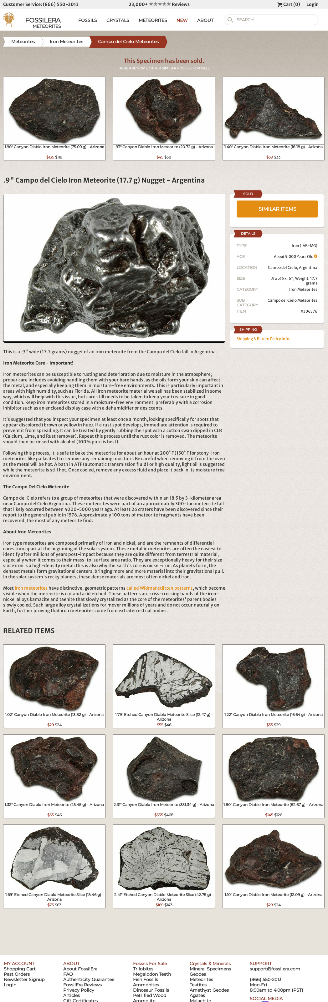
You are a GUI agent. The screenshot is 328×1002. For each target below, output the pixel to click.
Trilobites (143, 969)
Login (312, 4)
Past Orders (17, 974)
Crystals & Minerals (210, 963)
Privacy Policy (78, 990)
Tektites (198, 985)
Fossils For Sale (150, 963)
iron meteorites (31, 588)
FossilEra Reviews (82, 985)
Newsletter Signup (24, 979)
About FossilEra (80, 969)
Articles (71, 995)
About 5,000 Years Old (295, 256)
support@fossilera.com (275, 969)
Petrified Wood (149, 995)
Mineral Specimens (210, 969)
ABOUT (205, 20)
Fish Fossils (145, 979)
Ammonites (146, 985)
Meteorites (201, 979)
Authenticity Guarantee (88, 979)
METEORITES (153, 20)
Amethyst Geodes (209, 990)
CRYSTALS (117, 20)
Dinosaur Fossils (151, 990)
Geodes (198, 974)
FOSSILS (87, 20)
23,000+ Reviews (159, 4)
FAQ (68, 974)
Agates (197, 995)
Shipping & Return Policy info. (263, 338)
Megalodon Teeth (152, 974)
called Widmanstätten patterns (159, 588)
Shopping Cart (20, 969)
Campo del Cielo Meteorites (292, 300)
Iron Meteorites (303, 289)
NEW (182, 20)
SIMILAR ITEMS (277, 209)
